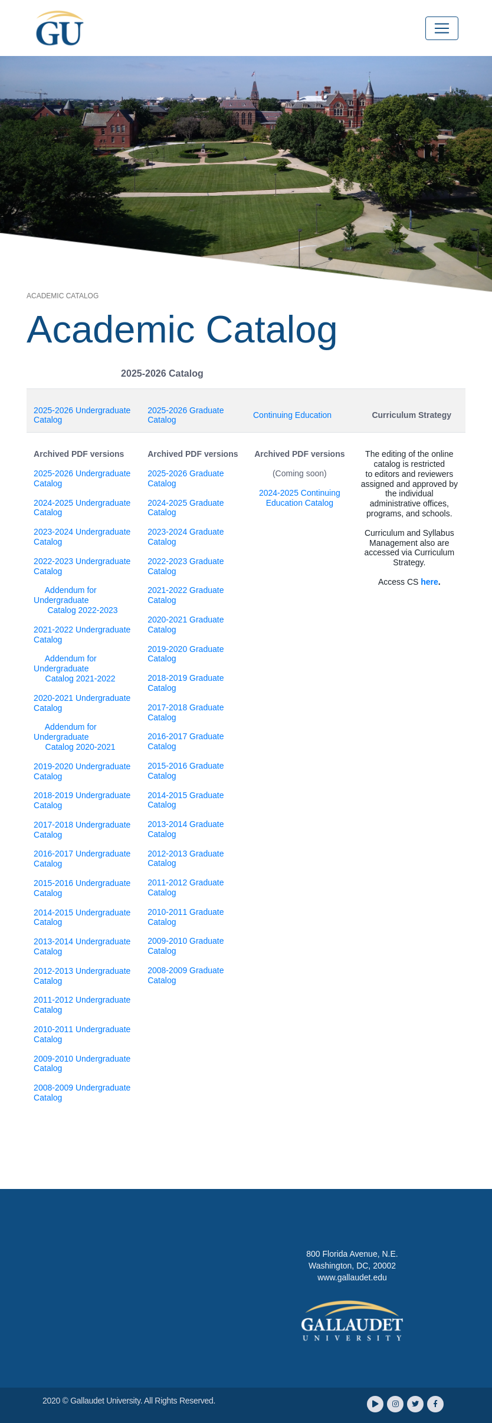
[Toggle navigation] (441, 28)
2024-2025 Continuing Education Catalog (299, 498)
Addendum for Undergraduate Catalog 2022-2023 (75, 600)
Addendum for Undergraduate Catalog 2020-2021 (75, 737)
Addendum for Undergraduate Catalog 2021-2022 (75, 668)
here (429, 582)
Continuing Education (292, 415)
